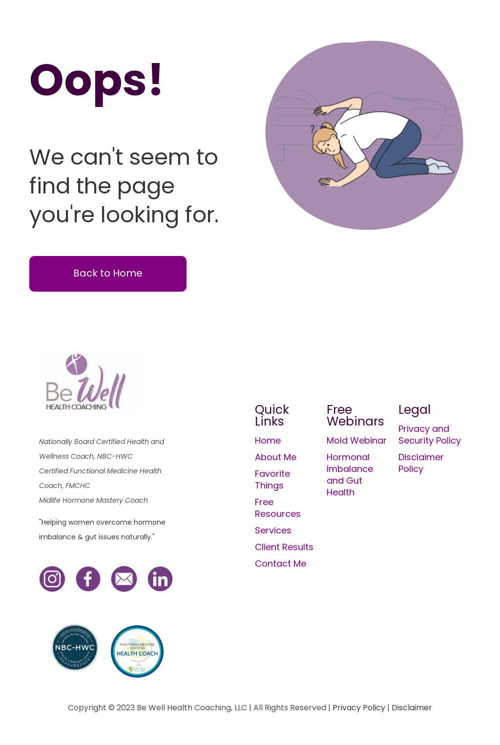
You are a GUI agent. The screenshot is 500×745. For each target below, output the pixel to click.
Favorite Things (272, 479)
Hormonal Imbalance (350, 463)
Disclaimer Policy (421, 463)
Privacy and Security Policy (429, 435)
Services (273, 530)
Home (268, 440)
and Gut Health (344, 486)
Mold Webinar (357, 440)
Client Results (284, 547)
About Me (275, 457)
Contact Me (280, 563)
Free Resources (278, 508)
